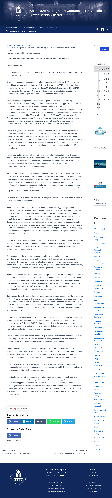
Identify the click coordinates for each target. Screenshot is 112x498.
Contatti (93, 469)
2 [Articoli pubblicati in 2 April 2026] (102, 74)
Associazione (12, 27)
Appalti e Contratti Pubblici (97, 250)
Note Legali (93, 475)
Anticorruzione (99, 244)
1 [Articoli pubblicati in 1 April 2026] (99, 74)
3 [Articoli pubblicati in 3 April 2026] (104, 74)
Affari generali (99, 229)
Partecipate (98, 351)
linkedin (27, 421)
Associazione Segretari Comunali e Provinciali (66, 11)
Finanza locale (99, 304)
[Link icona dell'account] (107, 29)
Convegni (97, 274)
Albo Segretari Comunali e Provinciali (22, 31)
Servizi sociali (99, 417)
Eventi (96, 300)
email (40, 421)
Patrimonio (98, 355)
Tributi (96, 441)
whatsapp (54, 421)
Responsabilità (99, 399)
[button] (18, 27)
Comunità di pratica (47, 27)
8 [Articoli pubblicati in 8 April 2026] (99, 81)
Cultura (97, 278)
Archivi (96, 200)
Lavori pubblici (99, 327)
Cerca (96, 45)
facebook (13, 421)
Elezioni (97, 292)
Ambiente (97, 233)
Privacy (97, 369)
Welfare (97, 449)
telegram (68, 421)
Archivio (97, 257)
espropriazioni (99, 296)
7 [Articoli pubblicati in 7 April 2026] (97, 81)
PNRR (96, 359)
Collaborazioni (28, 28)
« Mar (99, 114)
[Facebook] (102, 29)
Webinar (97, 445)
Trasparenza (99, 437)
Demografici (98, 282)
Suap (96, 427)
